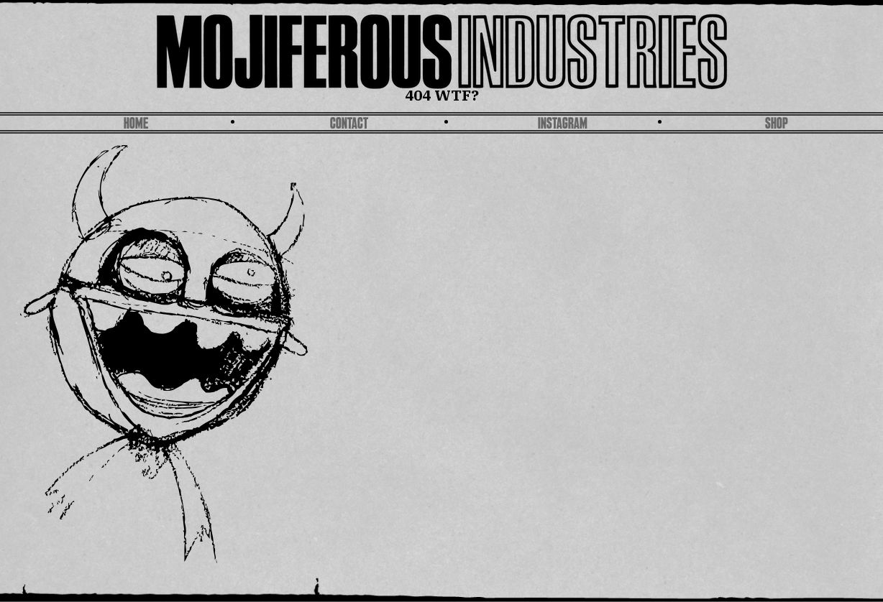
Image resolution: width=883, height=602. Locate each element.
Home (136, 124)
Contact (349, 124)
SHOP (776, 124)
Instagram (562, 124)
